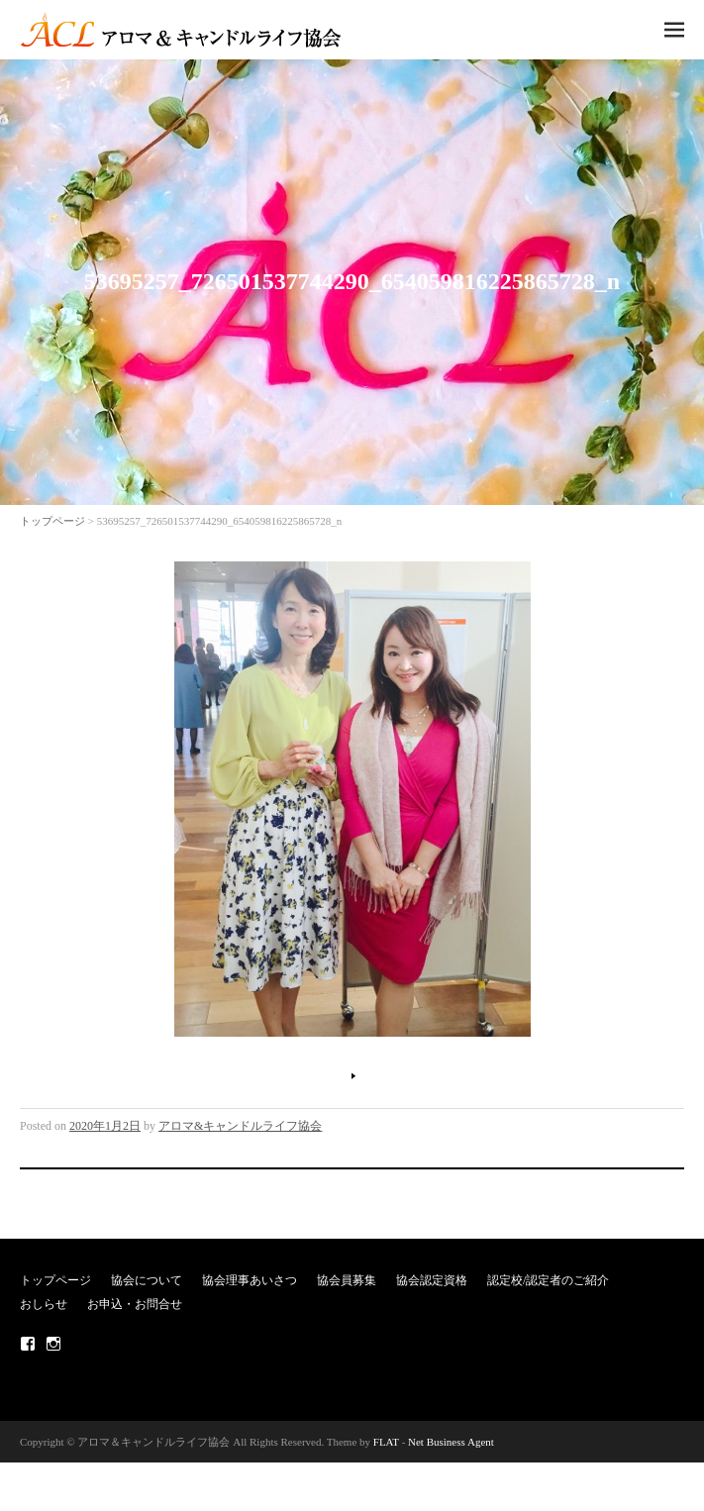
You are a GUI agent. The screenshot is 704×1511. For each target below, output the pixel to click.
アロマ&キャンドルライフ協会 (240, 1126)
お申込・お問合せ (134, 1304)
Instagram (53, 1344)
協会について (146, 1280)
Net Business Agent (451, 1442)
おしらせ (43, 1304)
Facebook (28, 1344)
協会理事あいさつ (249, 1280)
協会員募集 (346, 1280)
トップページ (52, 521)
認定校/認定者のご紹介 (548, 1280)
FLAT (386, 1442)
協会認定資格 (431, 1280)
